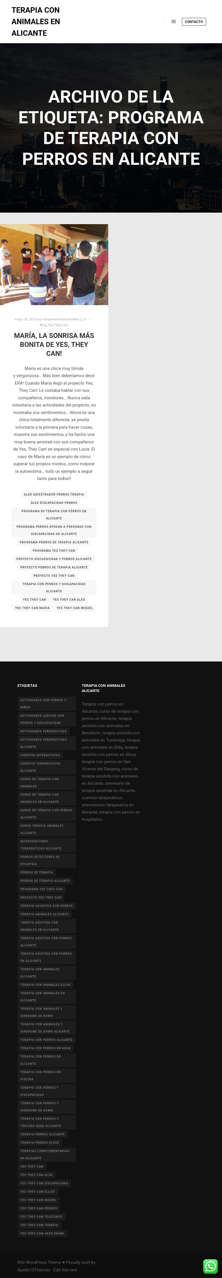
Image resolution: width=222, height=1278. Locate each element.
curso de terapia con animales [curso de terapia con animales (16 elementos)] (39, 783)
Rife (21, 1262)
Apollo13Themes (33, 1270)
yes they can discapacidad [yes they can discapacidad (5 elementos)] (44, 1183)
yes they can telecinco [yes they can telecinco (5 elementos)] (41, 1216)
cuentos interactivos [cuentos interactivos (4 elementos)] (40, 755)
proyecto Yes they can (53, 575)
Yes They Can (58, 325)
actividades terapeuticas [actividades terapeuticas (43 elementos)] (43, 731)
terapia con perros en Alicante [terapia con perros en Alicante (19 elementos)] (40, 1060)
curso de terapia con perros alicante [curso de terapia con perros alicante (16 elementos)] (46, 814)
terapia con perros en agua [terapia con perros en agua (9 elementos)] (45, 1048)
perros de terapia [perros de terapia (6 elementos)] (36, 872)
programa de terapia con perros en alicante (54, 515)
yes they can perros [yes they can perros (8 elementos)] (38, 1208)
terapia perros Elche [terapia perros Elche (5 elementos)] (39, 1142)
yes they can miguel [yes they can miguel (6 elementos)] (38, 1200)
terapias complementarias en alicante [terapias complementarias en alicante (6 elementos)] (44, 1155)
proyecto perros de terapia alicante (54, 567)
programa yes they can (54, 550)
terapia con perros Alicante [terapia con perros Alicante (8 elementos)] (46, 1039)
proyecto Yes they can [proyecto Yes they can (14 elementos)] (40, 897)
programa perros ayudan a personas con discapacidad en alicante (54, 530)
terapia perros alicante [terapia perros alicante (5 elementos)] (42, 1134)
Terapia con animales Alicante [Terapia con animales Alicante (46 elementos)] (40, 973)
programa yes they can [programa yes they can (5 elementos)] (41, 889)
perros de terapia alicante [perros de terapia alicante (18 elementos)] (45, 880)
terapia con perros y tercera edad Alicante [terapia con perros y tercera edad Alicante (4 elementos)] (40, 1122)
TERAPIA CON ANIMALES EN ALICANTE (36, 21)
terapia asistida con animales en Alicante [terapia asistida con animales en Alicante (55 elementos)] (39, 926)
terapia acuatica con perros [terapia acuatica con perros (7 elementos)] (46, 906)
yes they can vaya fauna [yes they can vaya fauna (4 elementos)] (42, 1233)
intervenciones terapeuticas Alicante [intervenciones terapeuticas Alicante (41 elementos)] (41, 845)
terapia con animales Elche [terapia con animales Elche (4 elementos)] (45, 984)
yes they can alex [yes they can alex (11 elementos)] (36, 1175)
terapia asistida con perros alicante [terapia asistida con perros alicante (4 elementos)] (46, 942)
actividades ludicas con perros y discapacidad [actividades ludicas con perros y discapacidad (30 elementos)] (42, 719)
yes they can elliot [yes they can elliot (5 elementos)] (38, 1191)
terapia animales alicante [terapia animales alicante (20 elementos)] (44, 914)
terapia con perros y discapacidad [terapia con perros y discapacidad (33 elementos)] (39, 1091)
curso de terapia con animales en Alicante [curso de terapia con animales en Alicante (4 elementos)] (39, 798)
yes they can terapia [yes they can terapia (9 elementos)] (39, 1225)
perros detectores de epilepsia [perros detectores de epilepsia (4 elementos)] (40, 860)
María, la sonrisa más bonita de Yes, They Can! (54, 344)
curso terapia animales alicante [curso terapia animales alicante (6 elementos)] (42, 829)
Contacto (194, 22)
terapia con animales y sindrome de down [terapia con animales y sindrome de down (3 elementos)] (41, 1012)
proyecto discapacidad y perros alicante (54, 559)
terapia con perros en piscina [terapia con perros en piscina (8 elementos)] (40, 1076)
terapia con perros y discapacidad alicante (54, 588)
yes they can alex (69, 599)
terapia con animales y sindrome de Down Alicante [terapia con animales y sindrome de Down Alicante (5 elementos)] (45, 1028)
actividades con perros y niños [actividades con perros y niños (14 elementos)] (43, 704)
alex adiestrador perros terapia (54, 494)
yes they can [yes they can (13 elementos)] (32, 1166)
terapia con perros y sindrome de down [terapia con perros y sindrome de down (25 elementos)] (39, 1107)
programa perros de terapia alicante (54, 542)
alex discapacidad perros (54, 502)
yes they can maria (32, 608)
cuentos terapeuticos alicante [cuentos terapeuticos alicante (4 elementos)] (40, 767)
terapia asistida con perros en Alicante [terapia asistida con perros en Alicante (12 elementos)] (46, 957)
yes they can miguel (75, 608)
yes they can (34, 599)
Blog (43, 325)
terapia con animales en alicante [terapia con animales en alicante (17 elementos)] (42, 997)
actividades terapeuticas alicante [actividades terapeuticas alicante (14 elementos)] (43, 743)
